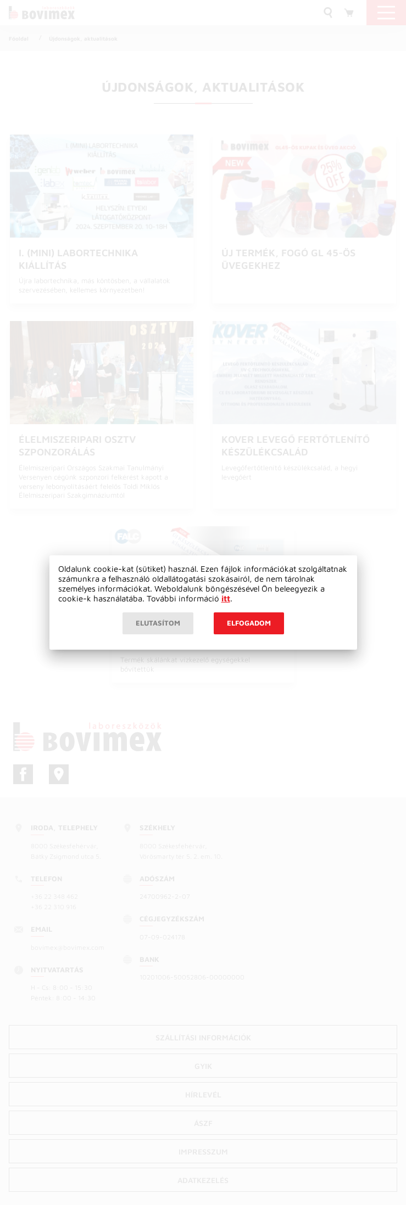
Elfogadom (249, 622)
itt (225, 598)
